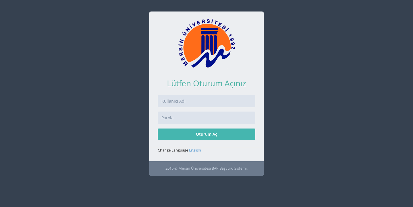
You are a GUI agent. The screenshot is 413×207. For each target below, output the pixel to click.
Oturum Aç (206, 134)
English (195, 150)
